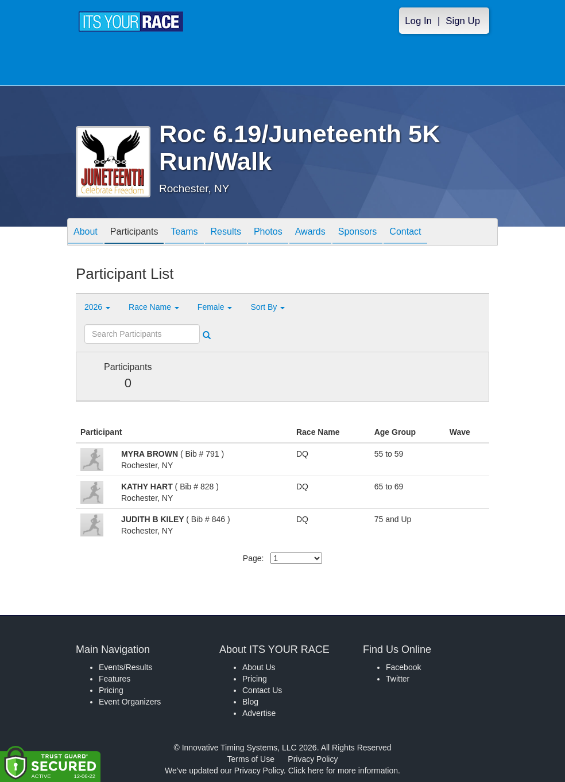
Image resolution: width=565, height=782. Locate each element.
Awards (310, 233)
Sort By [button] (267, 307)
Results (226, 233)
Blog (250, 701)
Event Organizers (130, 701)
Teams (184, 233)
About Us (259, 667)
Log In (418, 20)
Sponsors (357, 233)
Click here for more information (343, 770)
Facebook (403, 667)
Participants (134, 233)
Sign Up (463, 20)
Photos (268, 233)
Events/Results (125, 667)
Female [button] (215, 307)
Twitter (397, 678)
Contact (405, 233)
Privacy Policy (313, 759)
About (85, 233)
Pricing (111, 690)
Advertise (259, 713)
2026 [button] (97, 307)
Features (114, 678)
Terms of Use (250, 759)
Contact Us (262, 690)
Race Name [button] (154, 307)
